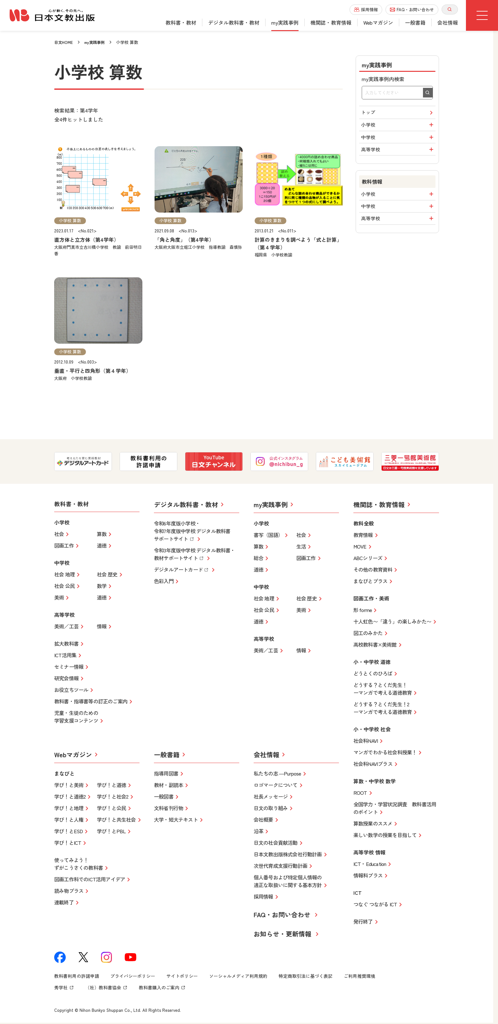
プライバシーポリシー (132, 977)
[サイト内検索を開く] (450, 9)
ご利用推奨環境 (359, 977)
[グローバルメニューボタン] (482, 15)
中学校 (398, 142)
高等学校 (398, 156)
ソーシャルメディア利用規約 (238, 977)
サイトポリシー (182, 977)
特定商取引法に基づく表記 (306, 977)
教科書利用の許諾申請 (76, 977)
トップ (398, 113)
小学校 (398, 127)
